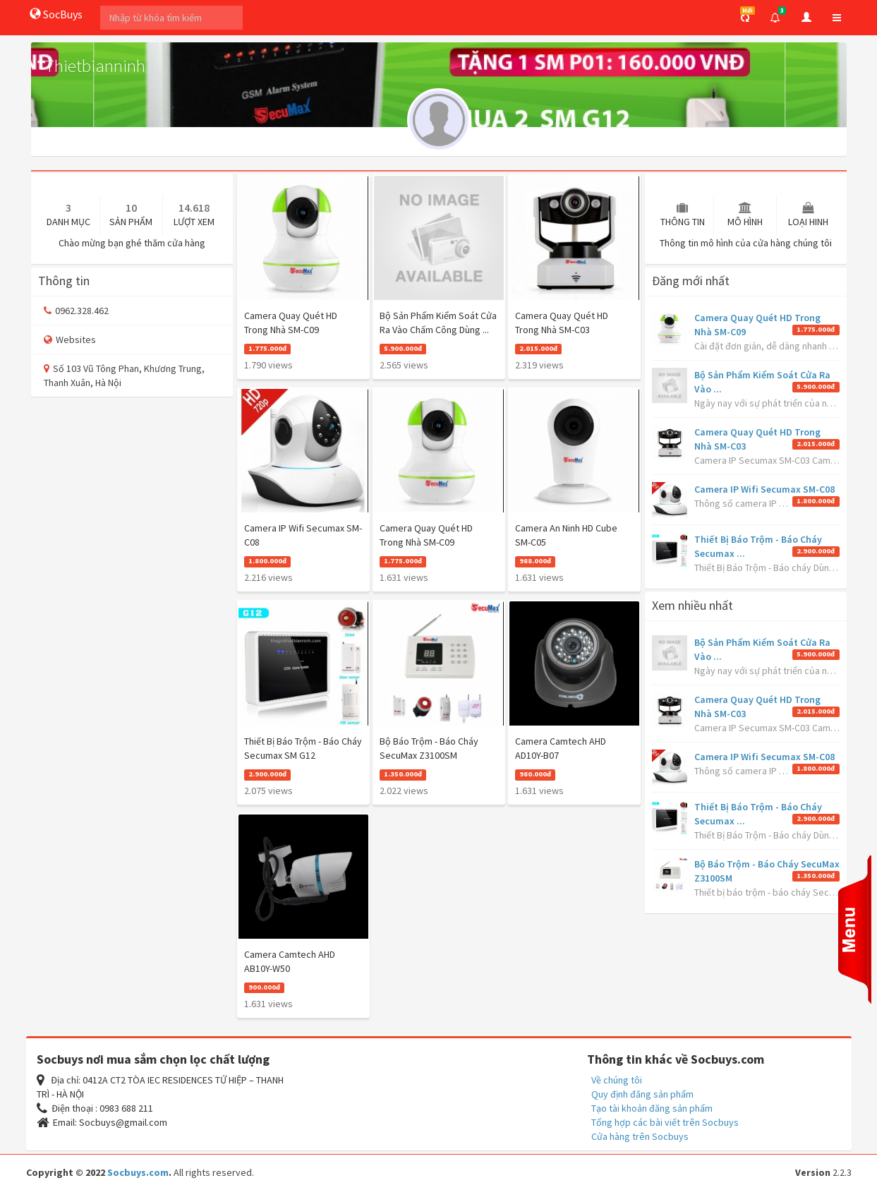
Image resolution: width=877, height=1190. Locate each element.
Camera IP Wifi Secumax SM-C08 (764, 489)
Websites (70, 339)
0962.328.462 (76, 310)
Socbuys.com (138, 1172)
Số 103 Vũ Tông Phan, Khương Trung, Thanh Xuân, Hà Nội (124, 375)
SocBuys (56, 14)
